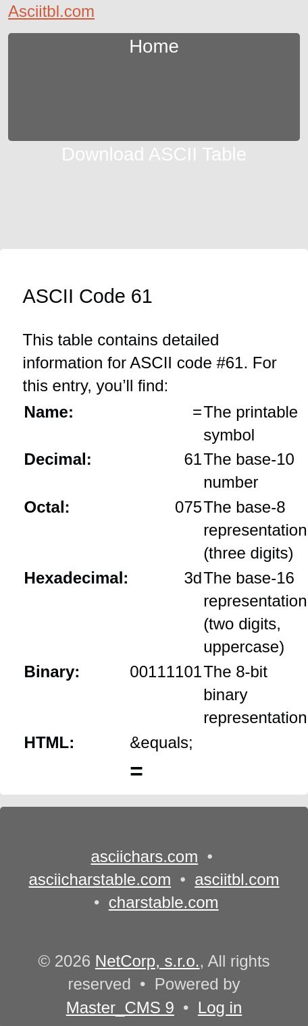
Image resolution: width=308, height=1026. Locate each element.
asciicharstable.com (99, 879)
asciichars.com (144, 856)
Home (154, 44)
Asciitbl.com (51, 11)
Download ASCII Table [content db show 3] (154, 152)
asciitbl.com (237, 879)
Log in (220, 1007)
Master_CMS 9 (120, 1007)
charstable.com (164, 902)
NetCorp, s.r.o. (147, 961)
